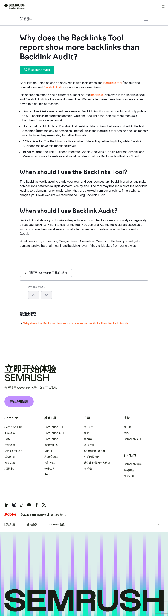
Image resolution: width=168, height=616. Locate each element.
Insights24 (51, 444)
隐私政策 (9, 524)
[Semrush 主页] (14, 6)
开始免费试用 (19, 401)
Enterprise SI (52, 439)
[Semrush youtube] (29, 505)
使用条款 (32, 524)
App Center (51, 456)
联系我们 (89, 468)
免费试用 (9, 444)
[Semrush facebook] (36, 505)
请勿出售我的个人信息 (97, 462)
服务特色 (9, 433)
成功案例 (9, 456)
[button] (46, 295)
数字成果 (9, 462)
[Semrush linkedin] (6, 505)
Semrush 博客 (133, 464)
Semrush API (132, 439)
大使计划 (129, 476)
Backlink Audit (52, 87)
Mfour (48, 450)
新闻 (86, 433)
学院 (126, 433)
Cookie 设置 (57, 524)
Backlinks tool (112, 83)
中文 (157, 523)
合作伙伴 (89, 444)
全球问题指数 (92, 456)
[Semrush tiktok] (21, 505)
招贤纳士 (89, 439)
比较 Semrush (13, 450)
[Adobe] (10, 514)
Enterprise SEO (54, 427)
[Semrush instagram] (14, 505)
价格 (7, 439)
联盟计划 (9, 468)
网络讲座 (129, 470)
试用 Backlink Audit (37, 70)
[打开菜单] (163, 6)
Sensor (49, 474)
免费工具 (49, 468)
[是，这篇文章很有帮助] (33, 295)
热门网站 (49, 462)
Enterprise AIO (54, 433)
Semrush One (13, 427)
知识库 (26, 19)
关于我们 (89, 427)
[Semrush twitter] (44, 505)
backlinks (97, 95)
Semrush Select (94, 450)
